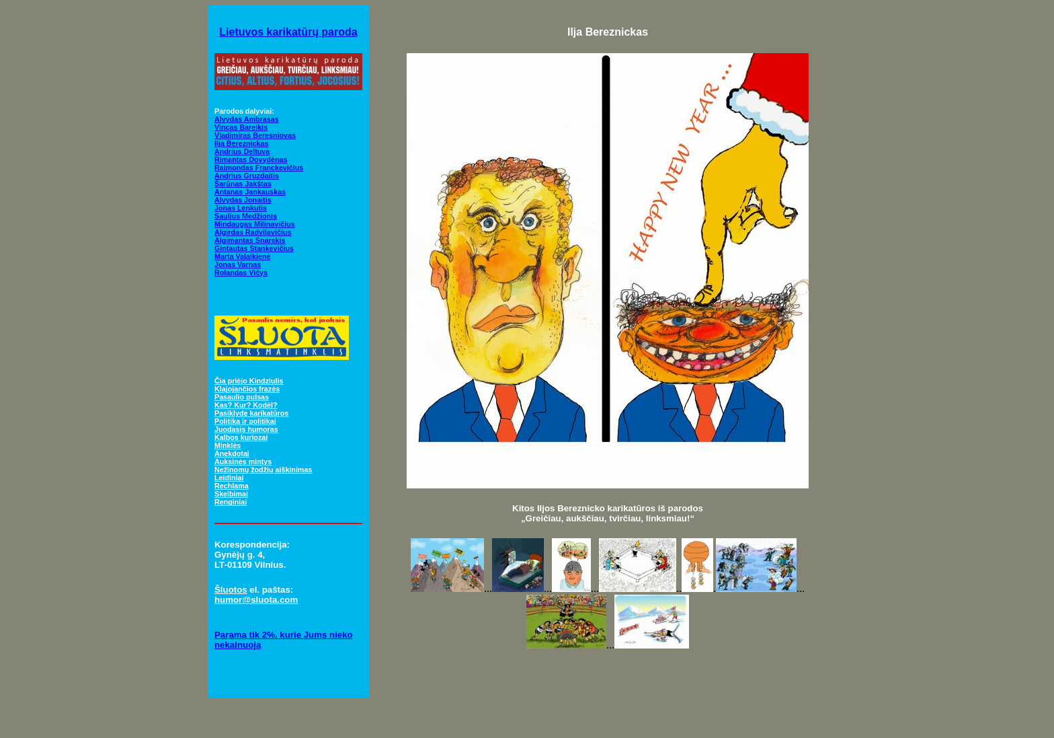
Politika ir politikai (245, 421)
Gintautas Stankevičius (254, 248)
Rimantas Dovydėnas (250, 159)
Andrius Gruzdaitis (246, 176)
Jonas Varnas (237, 264)
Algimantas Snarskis (249, 240)
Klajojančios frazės (247, 389)
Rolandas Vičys (241, 272)
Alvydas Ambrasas (246, 119)
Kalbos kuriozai (241, 437)
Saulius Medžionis (245, 216)
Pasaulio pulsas (241, 397)
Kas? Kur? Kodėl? (246, 405)
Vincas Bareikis (241, 127)
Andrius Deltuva (242, 151)
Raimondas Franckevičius (258, 167)
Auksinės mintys (243, 461)
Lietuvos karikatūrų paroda (288, 32)
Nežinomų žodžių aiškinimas (263, 470)
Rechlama (231, 486)
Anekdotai (231, 453)
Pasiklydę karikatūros (251, 413)
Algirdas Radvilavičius (252, 232)
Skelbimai (231, 494)
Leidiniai (228, 478)
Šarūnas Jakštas (243, 184)
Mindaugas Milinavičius (254, 224)
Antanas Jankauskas (250, 192)
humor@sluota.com (256, 600)
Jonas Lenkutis (240, 208)
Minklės (227, 445)
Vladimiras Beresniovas (255, 135)
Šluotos (230, 590)
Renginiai (230, 502)
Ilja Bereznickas (241, 143)
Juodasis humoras (246, 429)
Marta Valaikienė (242, 256)
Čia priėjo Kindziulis (248, 381)
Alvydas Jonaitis (243, 200)
